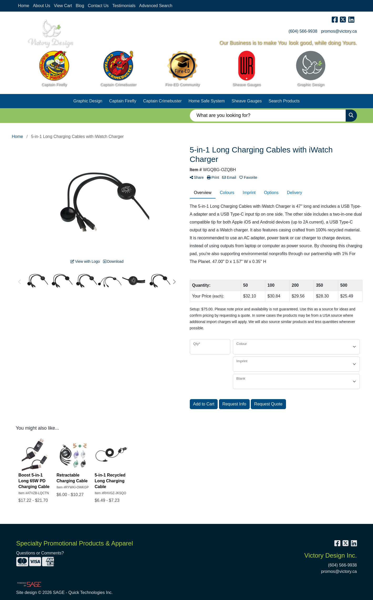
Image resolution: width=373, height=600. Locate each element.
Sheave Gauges (247, 101)
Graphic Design (87, 101)
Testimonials (123, 5)
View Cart (63, 5)
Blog (80, 5)
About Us (41, 5)
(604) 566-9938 (303, 31)
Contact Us (98, 5)
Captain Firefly (122, 101)
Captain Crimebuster (162, 101)
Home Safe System (206, 101)
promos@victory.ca (339, 31)
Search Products (284, 101)
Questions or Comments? (40, 553)
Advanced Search (155, 5)
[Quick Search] (268, 116)
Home (23, 5)
